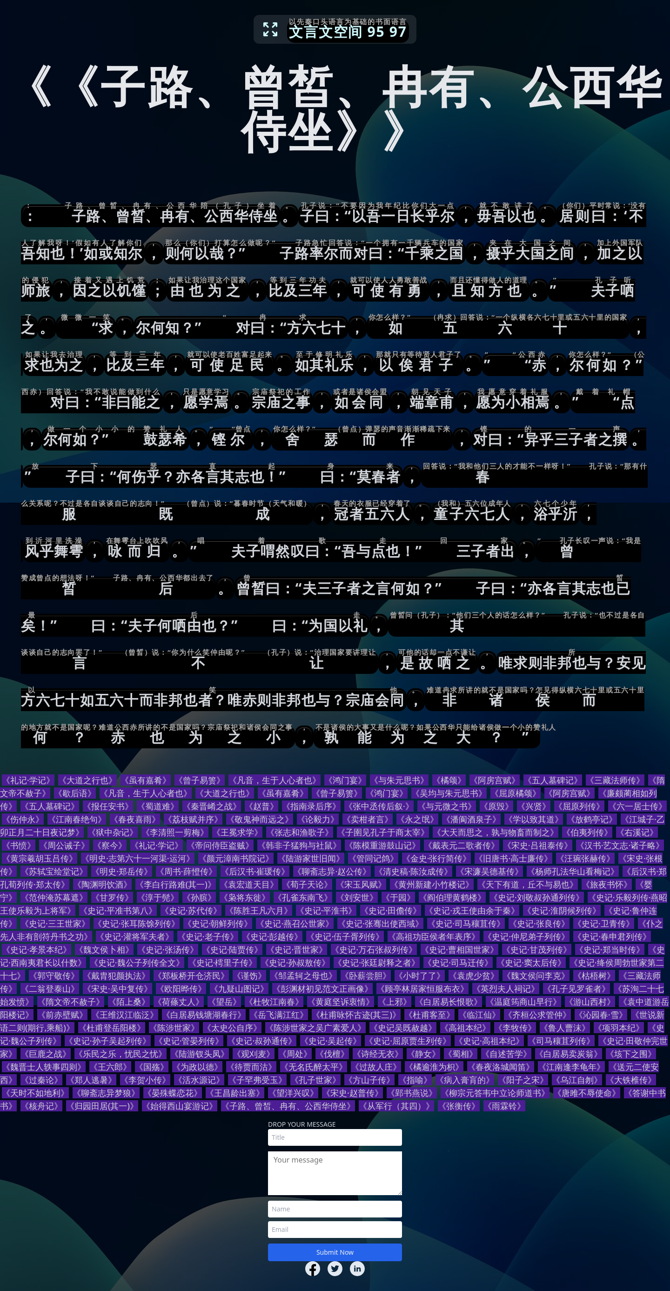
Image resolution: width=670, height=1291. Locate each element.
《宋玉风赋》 (361, 884)
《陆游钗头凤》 (199, 1053)
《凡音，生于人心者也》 (274, 780)
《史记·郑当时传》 (609, 949)
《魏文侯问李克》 (536, 975)
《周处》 (295, 1053)
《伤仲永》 (23, 819)
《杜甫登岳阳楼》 (111, 1027)
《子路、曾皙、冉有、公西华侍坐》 (288, 1105)
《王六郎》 (110, 1066)
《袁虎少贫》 (474, 975)
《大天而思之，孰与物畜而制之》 (495, 832)
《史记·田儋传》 (390, 910)
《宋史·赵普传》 (352, 1092)
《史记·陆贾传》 (232, 949)
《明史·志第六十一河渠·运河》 (137, 858)
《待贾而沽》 (251, 1066)
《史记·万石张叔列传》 (374, 949)
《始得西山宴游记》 (179, 1105)
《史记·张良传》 (539, 923)
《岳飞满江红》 (278, 1014)
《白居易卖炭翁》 (568, 1053)
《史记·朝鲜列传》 (218, 923)
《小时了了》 (420, 975)
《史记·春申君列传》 (612, 936)
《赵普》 (261, 806)
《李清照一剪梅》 (174, 832)
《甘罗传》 (112, 897)
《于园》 (398, 897)
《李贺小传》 (145, 1079)
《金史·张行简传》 (436, 858)
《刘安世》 (357, 897)
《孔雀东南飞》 (303, 897)
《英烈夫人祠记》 (505, 988)
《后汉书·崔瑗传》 (255, 871)
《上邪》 (394, 1001)
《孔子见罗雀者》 (576, 988)
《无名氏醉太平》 (313, 1066)
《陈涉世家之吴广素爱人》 (315, 1027)
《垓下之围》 (631, 1053)
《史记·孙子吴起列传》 (108, 1040)
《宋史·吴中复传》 (117, 988)
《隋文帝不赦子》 (70, 1001)
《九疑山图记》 (239, 988)
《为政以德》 (197, 1066)
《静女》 (423, 1053)
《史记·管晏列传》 (189, 1040)
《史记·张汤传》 (167, 949)
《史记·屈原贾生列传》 (408, 1040)
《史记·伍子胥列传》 (345, 936)
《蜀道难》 (158, 806)
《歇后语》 (75, 793)
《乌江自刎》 (577, 1079)
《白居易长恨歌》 (448, 1001)
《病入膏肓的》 (465, 1079)
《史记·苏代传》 (191, 910)
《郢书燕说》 (412, 1092)
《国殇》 (151, 1066)
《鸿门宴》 (345, 780)
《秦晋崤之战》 (211, 806)
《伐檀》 (332, 1053)
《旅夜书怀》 (607, 884)
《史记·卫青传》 (603, 923)
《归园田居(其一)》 (102, 1105)
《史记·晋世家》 (296, 949)
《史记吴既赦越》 (402, 1027)
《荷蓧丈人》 (179, 1001)
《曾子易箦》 (199, 780)
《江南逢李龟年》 (571, 1066)
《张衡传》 (459, 1105)
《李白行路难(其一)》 (175, 884)
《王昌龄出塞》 (235, 1092)
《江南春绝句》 (76, 819)
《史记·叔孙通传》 (261, 1040)
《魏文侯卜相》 (104, 949)
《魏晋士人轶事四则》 (44, 1066)
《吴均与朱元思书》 (449, 793)
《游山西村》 (590, 1001)
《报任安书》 (108, 806)
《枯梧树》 (594, 975)
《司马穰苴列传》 (561, 1040)
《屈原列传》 (579, 806)
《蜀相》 (460, 1053)
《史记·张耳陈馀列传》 (137, 923)
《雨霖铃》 (504, 1105)
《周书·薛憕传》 (186, 871)
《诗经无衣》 (378, 1053)
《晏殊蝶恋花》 (172, 1092)
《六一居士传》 (637, 806)
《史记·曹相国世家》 (459, 949)
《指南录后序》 (311, 806)
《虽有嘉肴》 (146, 780)
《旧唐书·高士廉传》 (513, 858)
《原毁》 (496, 806)
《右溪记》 (637, 832)
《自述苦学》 (506, 1053)
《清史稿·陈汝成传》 (413, 871)
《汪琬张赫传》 (585, 858)
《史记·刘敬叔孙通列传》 (536, 897)
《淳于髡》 (158, 897)
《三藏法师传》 (615, 780)
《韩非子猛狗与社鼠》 (299, 845)
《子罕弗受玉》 (257, 1079)
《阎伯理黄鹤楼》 (452, 897)
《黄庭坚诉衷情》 (340, 1001)
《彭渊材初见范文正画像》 (322, 988)
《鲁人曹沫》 (565, 1027)
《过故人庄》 (376, 1066)
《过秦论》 (41, 1079)
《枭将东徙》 (245, 897)
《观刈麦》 (254, 1053)
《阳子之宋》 (523, 1079)
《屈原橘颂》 (515, 793)
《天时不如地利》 (35, 1092)
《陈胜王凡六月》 (258, 910)
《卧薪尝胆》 (366, 975)
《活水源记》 (199, 1079)
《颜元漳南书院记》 (236, 858)
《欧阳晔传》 (181, 988)
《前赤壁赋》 (62, 1014)
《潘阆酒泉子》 (471, 819)
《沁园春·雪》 (601, 1014)
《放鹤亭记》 (592, 819)
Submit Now (335, 1252)
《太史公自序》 (232, 1027)
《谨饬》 (249, 975)
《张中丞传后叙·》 (379, 806)
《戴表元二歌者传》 (461, 845)
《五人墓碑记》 (552, 780)
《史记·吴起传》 (330, 1040)
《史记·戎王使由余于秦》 (472, 910)
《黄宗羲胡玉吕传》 (39, 858)
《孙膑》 (199, 897)
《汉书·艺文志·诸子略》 (620, 845)
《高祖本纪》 (465, 1027)
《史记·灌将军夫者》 (135, 936)
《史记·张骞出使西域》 (380, 923)
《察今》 (110, 845)
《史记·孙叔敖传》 (295, 962)
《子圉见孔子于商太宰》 (383, 832)
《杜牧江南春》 (274, 1001)
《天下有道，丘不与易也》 (527, 884)
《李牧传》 (515, 1027)
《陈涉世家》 (174, 1027)
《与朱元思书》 (399, 780)
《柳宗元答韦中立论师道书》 (495, 1092)
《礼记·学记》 (28, 780)
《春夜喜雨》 (135, 819)
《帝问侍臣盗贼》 (220, 845)
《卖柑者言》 (367, 819)
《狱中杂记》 (112, 832)
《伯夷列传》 (587, 832)
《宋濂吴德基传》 (489, 871)
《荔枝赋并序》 (193, 819)
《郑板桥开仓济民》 (191, 975)
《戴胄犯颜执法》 (116, 975)
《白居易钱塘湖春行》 (204, 1014)
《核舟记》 (41, 1105)
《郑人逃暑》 (91, 1079)
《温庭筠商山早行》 (523, 1001)
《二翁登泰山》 (49, 988)
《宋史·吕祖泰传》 (537, 845)
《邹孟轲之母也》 (303, 975)
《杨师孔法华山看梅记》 (573, 871)
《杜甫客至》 (429, 1014)
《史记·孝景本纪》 (36, 949)
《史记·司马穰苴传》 (466, 923)
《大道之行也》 (87, 780)
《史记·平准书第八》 (118, 910)
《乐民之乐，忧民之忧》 (120, 1053)
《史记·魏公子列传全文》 (137, 962)
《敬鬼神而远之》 (259, 819)
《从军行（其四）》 (396, 1105)
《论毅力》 (318, 819)
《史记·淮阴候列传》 (562, 910)
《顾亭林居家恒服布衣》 (422, 988)
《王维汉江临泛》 (124, 1014)
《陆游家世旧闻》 (310, 858)
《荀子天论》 (307, 884)
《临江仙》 (479, 1014)
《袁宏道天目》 (249, 884)
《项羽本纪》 (619, 1027)
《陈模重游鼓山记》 (382, 845)
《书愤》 (18, 845)
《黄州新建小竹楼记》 (432, 884)
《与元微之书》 (446, 806)
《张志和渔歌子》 (299, 832)
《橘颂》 (449, 780)
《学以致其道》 (533, 819)
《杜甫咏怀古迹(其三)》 (356, 1014)
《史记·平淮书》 (326, 910)
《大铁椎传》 (631, 1079)
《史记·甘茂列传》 (536, 949)
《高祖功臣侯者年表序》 (434, 936)
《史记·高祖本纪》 (489, 1040)
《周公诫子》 (64, 845)
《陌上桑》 (129, 1001)
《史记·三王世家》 (55, 923)
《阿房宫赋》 (494, 780)
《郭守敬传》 (54, 975)
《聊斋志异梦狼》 (106, 1092)
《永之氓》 (417, 819)
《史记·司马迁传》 (458, 962)
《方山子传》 (369, 1079)
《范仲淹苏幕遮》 (53, 897)
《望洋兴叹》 (293, 1092)
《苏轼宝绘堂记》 (53, 871)
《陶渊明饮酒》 (102, 884)
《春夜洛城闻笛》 (500, 1066)
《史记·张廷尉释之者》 (377, 962)
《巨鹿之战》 (45, 1053)
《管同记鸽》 (373, 858)
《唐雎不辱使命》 (586, 1092)
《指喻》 (415, 1079)
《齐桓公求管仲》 (537, 1014)
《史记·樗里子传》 (222, 962)
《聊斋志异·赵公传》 (332, 871)
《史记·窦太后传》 (531, 962)
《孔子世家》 (315, 1079)
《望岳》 (224, 1001)
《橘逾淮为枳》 (434, 1066)
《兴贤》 (533, 806)
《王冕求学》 (237, 832)
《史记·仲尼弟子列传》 (526, 936)
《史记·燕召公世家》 (295, 923)
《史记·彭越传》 (272, 936)
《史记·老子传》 (207, 936)
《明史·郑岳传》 (121, 871)
